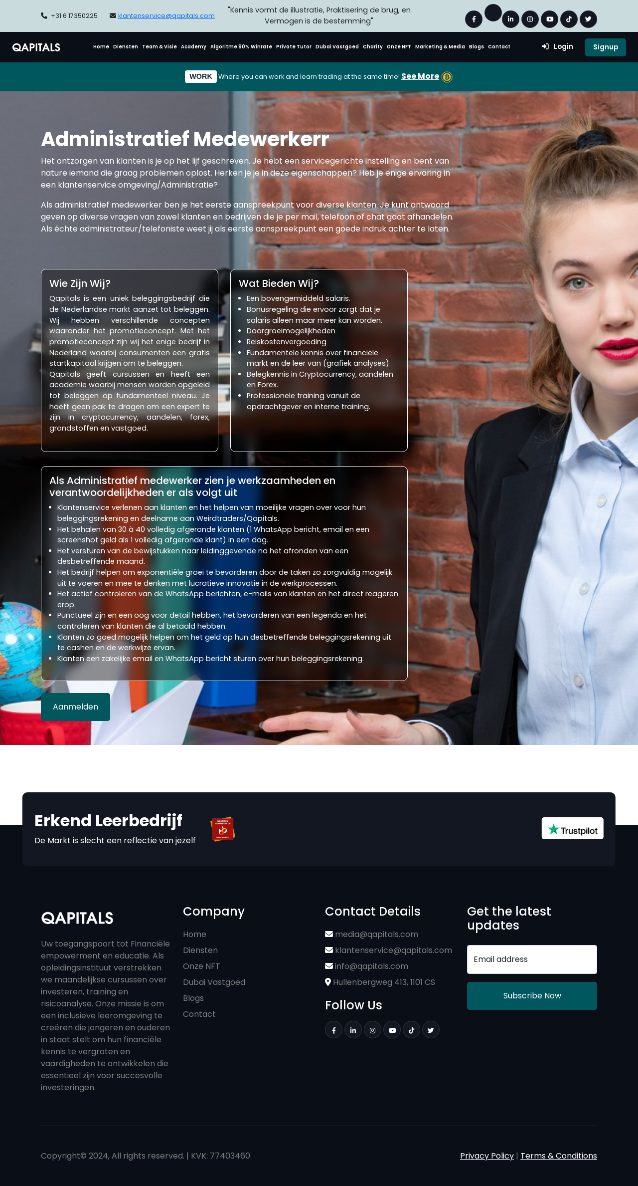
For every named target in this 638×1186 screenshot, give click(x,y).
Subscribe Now (532, 995)
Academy (193, 46)
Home (101, 46)
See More (420, 76)
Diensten (125, 46)
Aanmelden (75, 706)
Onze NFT (399, 46)
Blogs (476, 46)
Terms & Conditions (558, 1156)
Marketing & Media (440, 46)
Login (557, 46)
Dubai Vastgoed (337, 46)
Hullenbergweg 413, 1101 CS (380, 982)
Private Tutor (294, 46)
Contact (499, 46)
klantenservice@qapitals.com (166, 15)
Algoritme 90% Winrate (241, 46)
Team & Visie (159, 46)
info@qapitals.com (366, 966)
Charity (373, 46)
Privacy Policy (487, 1156)
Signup (605, 47)
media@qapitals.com (371, 934)
